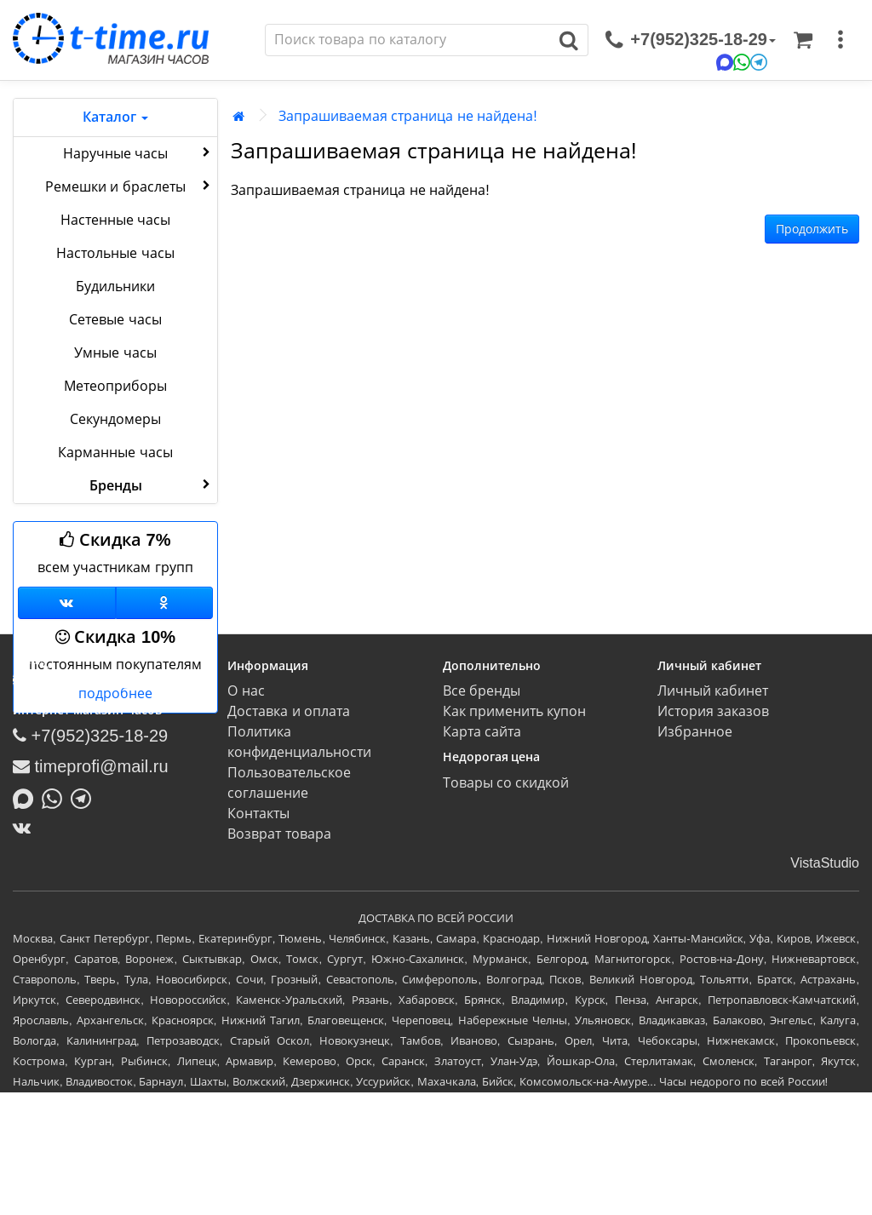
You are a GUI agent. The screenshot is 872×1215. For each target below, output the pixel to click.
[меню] (840, 40)
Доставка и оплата (288, 711)
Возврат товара (278, 834)
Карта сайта (482, 732)
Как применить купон (515, 711)
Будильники (115, 286)
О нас (245, 691)
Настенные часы (115, 220)
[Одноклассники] (165, 603)
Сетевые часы (115, 319)
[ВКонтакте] (26, 827)
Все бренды (481, 691)
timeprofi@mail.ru (91, 766)
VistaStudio (824, 863)
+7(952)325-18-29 (90, 735)
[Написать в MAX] (27, 797)
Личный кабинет (712, 691)
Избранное (694, 732)
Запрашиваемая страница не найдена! (407, 116)
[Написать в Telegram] (85, 797)
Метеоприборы (115, 386)
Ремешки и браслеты (129, 185)
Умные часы (115, 353)
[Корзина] (803, 40)
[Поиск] (408, 40)
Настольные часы (115, 253)
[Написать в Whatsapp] (56, 797)
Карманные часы (115, 452)
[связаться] (690, 40)
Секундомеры (115, 419)
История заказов (713, 711)
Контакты (258, 813)
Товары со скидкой (506, 783)
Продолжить (812, 229)
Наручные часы (138, 152)
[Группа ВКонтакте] (67, 603)
